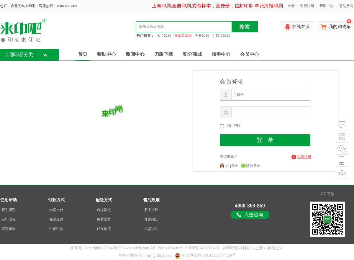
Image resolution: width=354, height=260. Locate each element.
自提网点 (104, 210)
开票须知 (151, 219)
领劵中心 (221, 54)
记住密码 (233, 126)
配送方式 (104, 200)
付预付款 (56, 229)
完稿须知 (8, 229)
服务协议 (151, 210)
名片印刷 (164, 36)
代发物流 (104, 229)
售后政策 (151, 200)
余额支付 (56, 210)
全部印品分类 (19, 54)
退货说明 (151, 229)
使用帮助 (8, 200)
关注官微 (327, 194)
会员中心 (249, 54)
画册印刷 (202, 36)
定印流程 (8, 219)
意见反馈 (346, 6)
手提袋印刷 (221, 36)
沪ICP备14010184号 (202, 248)
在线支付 (56, 219)
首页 (82, 54)
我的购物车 (340, 25)
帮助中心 (326, 6)
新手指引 (8, 210)
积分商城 (192, 54)
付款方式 (56, 200)
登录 (291, 6)
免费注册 (307, 6)
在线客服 (301, 26)
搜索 (244, 27)
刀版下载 (163, 54)
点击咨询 (253, 214)
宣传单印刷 (183, 36)
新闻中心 (135, 54)
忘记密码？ (228, 157)
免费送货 (104, 219)
